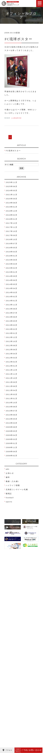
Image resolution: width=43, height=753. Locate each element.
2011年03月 (11, 394)
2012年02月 (11, 362)
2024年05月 (11, 190)
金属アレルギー (13, 734)
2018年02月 (11, 215)
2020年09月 (11, 199)
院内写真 (10, 660)
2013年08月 (11, 309)
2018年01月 (11, 219)
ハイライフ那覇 (13, 485)
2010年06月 (11, 415)
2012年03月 (11, 358)
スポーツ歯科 (12, 717)
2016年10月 (11, 239)
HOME (9, 635)
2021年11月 (11, 195)
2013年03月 (11, 325)
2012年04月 (11, 354)
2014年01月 (11, 301)
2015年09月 (11, 260)
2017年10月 (11, 231)
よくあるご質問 (13, 673)
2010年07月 (11, 411)
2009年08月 (11, 427)
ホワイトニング (13, 704)
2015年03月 (11, 264)
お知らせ (10, 473)
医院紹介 (10, 639)
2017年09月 (11, 235)
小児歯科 (10, 691)
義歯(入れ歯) (12, 712)
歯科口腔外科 (12, 721)
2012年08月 (11, 345)
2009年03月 (11, 439)
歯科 (8, 477)
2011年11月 (11, 374)
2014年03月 (11, 292)
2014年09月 (11, 276)
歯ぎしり (10, 730)
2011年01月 (11, 398)
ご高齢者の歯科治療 (15, 742)
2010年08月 (11, 407)
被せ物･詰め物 (12, 708)
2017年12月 (11, 223)
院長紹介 (10, 643)
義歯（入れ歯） (13, 481)
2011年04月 (11, 390)
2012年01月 (11, 366)
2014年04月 (11, 288)
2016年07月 (11, 243)
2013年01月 (11, 333)
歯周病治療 (11, 695)
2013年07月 (11, 313)
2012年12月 (11, 337)
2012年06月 (11, 350)
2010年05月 (11, 419)
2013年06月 (11, 317)
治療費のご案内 (13, 665)
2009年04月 (11, 435)
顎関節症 (10, 725)
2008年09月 (11, 451)
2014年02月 (11, 296)
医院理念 (10, 656)
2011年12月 (11, 370)
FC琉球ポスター (18, 39)
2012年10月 (11, 341)
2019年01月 (11, 207)
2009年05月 (11, 431)
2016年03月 (11, 252)
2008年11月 (11, 447)
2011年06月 (11, 386)
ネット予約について (15, 652)
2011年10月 (11, 378)
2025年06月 (11, 186)
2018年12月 (11, 211)
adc (7, 469)
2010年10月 (11, 403)
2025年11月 (11, 182)
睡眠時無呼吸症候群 (15, 738)
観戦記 (9, 493)
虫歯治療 (10, 687)
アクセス (10, 647)
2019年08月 (11, 203)
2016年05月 (11, 248)
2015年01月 (11, 272)
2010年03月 (11, 423)
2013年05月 (11, 321)
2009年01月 (11, 443)
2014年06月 (11, 280)
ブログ (9, 669)
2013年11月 (11, 305)
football (10, 498)
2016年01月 (11, 256)
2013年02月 (11, 329)
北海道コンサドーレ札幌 (17, 489)
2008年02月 (11, 456)
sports (9, 502)
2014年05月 (11, 284)
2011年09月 (11, 382)
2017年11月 (11, 227)
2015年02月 (11, 268)
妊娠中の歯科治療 (14, 699)
